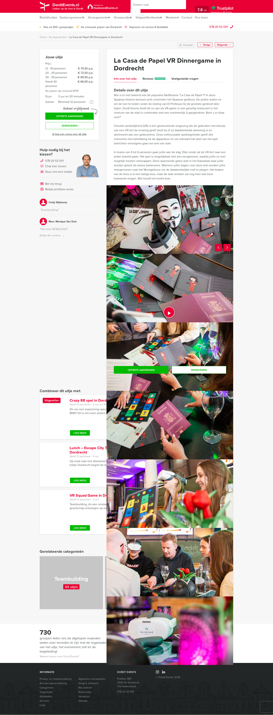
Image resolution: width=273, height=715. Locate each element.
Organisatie (46, 692)
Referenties (85, 692)
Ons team (211, 17)
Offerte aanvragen (69, 117)
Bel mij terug (50, 186)
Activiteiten (46, 697)
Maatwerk (181, 17)
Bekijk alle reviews (52, 237)
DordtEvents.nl (69, 6)
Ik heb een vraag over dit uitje (69, 136)
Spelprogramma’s (72, 17)
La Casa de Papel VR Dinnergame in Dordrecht (95, 37)
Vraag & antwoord (88, 683)
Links (43, 705)
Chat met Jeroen (53, 168)
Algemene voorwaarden (91, 679)
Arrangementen (101, 17)
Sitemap (82, 701)
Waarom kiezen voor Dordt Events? (59, 657)
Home (43, 37)
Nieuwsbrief (85, 688)
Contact (196, 17)
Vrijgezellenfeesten (155, 17)
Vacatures (84, 697)
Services (44, 701)
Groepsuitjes (126, 17)
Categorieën (47, 688)
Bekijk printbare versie (57, 191)
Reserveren (69, 127)
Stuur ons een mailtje (56, 174)
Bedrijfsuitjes (48, 17)
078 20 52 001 (218, 27)
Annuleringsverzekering (53, 683)
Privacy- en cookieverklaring (55, 679)
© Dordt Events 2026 (168, 677)
